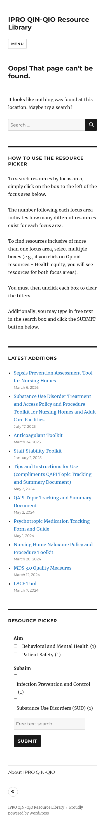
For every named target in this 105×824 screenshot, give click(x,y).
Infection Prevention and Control (53, 688)
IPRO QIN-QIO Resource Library (36, 807)
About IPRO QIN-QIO (31, 772)
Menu (17, 44)
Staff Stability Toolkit (38, 451)
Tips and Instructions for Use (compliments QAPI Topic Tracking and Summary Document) (53, 474)
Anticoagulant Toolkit (38, 435)
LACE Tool (25, 583)
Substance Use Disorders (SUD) (55, 708)
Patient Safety (41, 654)
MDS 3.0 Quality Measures (42, 568)
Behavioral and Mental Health (59, 646)
